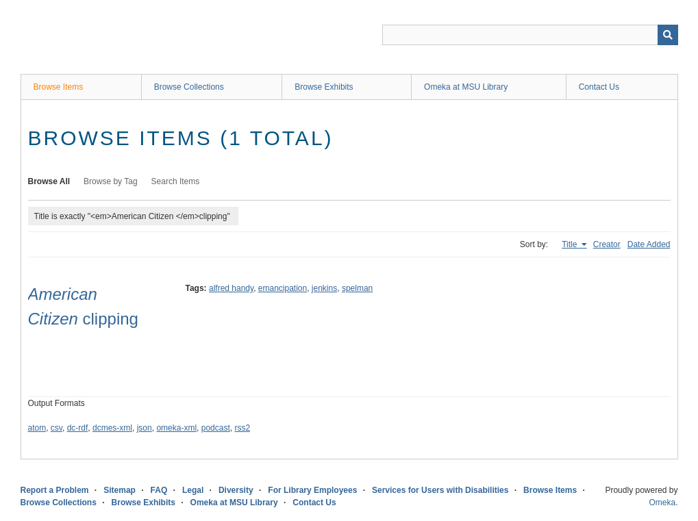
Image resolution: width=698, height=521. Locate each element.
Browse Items (59, 87)
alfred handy (231, 288)
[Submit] (668, 35)
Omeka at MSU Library (466, 87)
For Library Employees (312, 490)
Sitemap (119, 490)
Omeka (662, 502)
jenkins (324, 288)
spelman (357, 288)
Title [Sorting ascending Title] (570, 244)
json (144, 428)
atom (37, 428)
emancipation (282, 288)
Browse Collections (189, 87)
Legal (192, 490)
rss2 (242, 428)
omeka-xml (176, 428)
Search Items (175, 181)
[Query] (530, 35)
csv (56, 428)
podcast (215, 428)
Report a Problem (55, 490)
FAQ (159, 490)
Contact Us (599, 87)
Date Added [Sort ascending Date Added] (649, 244)
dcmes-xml (112, 428)
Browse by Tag (111, 181)
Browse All (49, 181)
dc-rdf (77, 428)
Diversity (236, 490)
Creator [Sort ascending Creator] (607, 244)
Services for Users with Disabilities (440, 490)
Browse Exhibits (324, 87)
